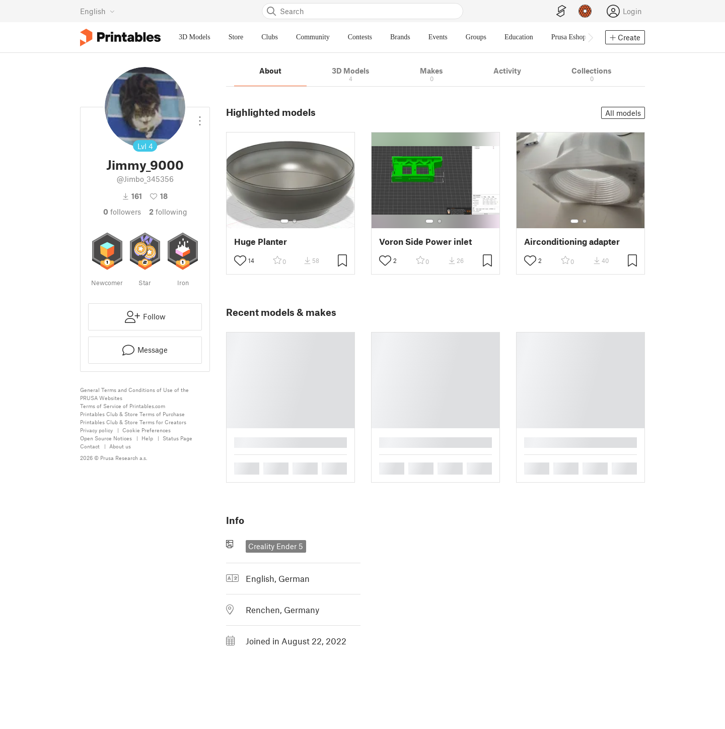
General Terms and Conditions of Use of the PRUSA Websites (134, 393)
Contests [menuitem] (360, 37)
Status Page (177, 438)
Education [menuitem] (518, 37)
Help (147, 438)
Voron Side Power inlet (425, 241)
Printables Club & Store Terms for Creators (133, 422)
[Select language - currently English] (97, 11)
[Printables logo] (120, 37)
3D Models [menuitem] (194, 37)
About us (120, 446)
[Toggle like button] (240, 260)
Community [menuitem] (313, 37)
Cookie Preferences (146, 430)
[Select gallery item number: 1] (284, 221)
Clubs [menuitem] (269, 37)
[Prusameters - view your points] (585, 11)
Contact (90, 446)
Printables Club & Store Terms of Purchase (132, 414)
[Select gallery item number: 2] (295, 221)
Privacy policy (96, 430)
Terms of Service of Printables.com (122, 406)
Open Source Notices (106, 438)
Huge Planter (260, 241)
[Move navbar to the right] (590, 37)
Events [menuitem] (438, 37)
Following (168, 211)
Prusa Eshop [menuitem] (569, 37)
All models (623, 112)
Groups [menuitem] (476, 37)
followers (122, 211)
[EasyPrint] (561, 11)
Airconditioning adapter (572, 241)
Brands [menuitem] (400, 37)
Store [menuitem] (236, 37)
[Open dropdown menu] (200, 117)
